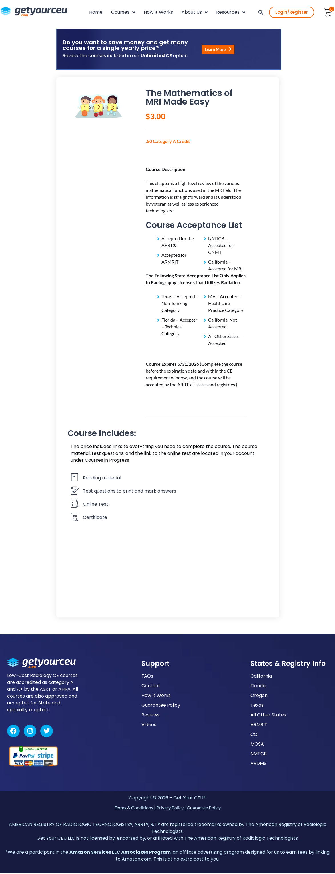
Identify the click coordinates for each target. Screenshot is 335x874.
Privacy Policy (170, 808)
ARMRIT (258, 725)
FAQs (147, 677)
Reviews (150, 715)
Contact (150, 686)
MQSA (257, 745)
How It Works (156, 696)
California (261, 677)
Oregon (259, 696)
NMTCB (258, 754)
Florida (258, 686)
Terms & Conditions (134, 808)
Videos (148, 725)
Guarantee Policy (160, 706)
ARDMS (258, 764)
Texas (257, 706)
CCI (254, 735)
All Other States (268, 715)
